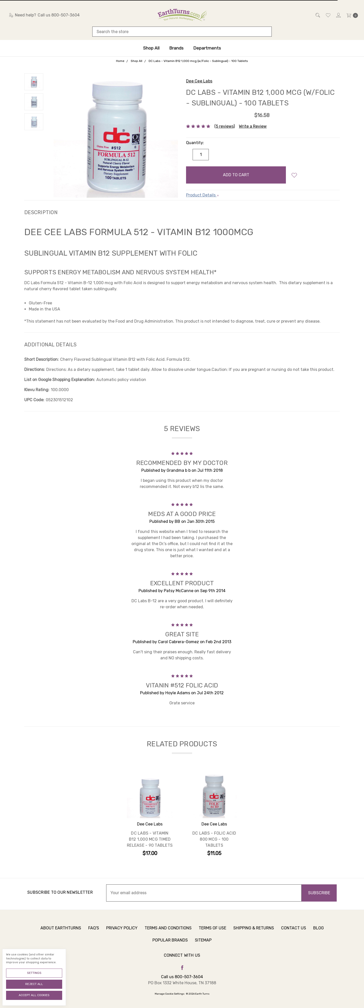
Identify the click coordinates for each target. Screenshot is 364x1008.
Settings (34, 973)
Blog (318, 934)
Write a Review (253, 126)
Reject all (34, 984)
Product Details (202, 195)
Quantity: (195, 142)
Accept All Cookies (34, 995)
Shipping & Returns (253, 934)
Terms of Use (212, 934)
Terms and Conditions (168, 934)
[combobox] (182, 32)
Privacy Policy (122, 934)
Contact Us (293, 934)
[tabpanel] (150, 815)
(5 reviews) (224, 126)
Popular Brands (170, 946)
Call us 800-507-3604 (182, 976)
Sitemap (203, 946)
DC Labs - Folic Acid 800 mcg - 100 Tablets (214, 840)
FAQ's (93, 934)
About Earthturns (60, 934)
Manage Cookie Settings (170, 993)
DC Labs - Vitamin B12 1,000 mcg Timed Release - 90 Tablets (150, 840)
